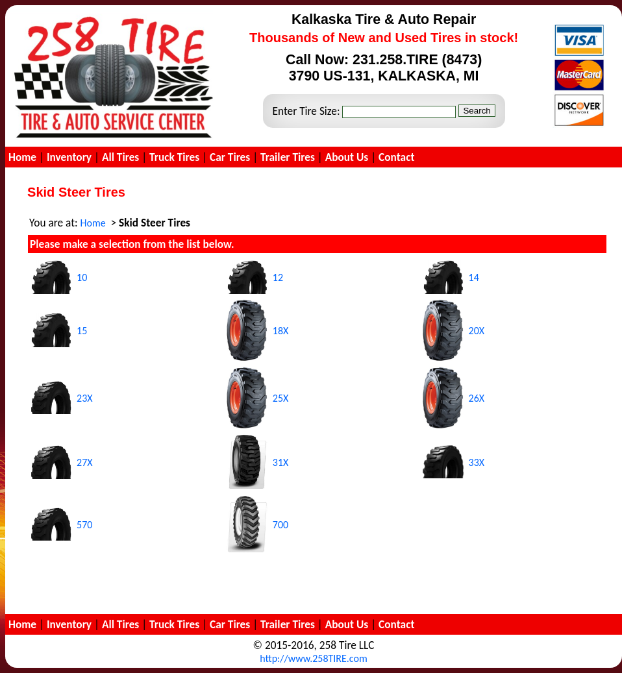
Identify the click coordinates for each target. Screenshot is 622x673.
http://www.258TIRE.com (313, 658)
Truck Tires (174, 157)
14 (474, 277)
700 (280, 525)
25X (281, 398)
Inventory (69, 157)
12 (278, 277)
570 (84, 525)
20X (477, 330)
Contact (396, 157)
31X (281, 462)
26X (477, 398)
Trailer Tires (287, 157)
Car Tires (230, 157)
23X (85, 398)
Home (22, 157)
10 (82, 277)
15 (82, 330)
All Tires (120, 157)
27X (85, 462)
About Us (347, 157)
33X (477, 462)
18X (281, 330)
